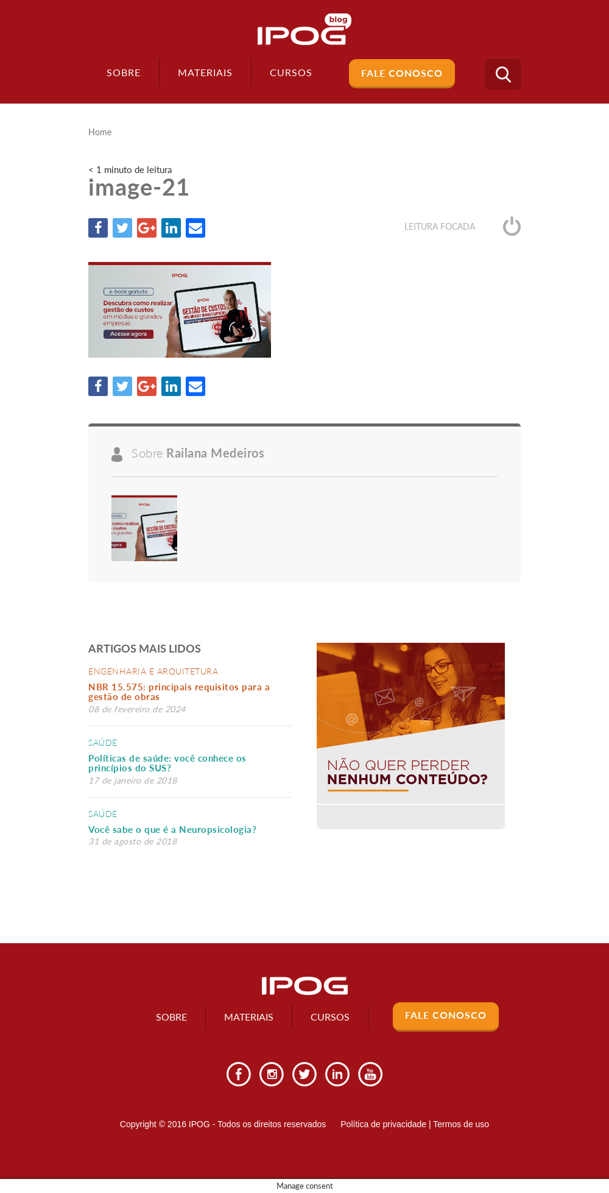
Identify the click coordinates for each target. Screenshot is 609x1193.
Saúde (103, 742)
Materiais (205, 72)
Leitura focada (462, 226)
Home (99, 132)
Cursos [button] (291, 72)
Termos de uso (461, 1124)
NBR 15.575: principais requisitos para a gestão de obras (179, 692)
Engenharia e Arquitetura (153, 671)
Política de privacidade (383, 1124)
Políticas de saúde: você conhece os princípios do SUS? (167, 763)
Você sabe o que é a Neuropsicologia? (172, 829)
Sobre (124, 72)
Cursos (330, 1016)
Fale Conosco (402, 73)
